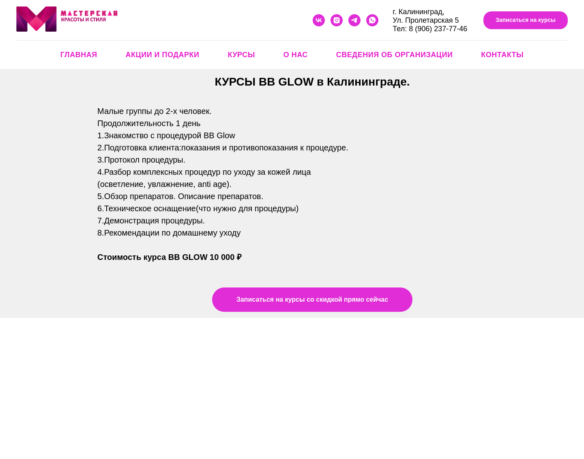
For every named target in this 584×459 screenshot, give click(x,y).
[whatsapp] (372, 20)
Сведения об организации (394, 55)
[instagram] (337, 20)
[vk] (319, 20)
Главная (78, 55)
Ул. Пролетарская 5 (426, 20)
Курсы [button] (241, 55)
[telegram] (354, 20)
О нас (295, 55)
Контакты (502, 55)
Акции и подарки (163, 55)
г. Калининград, (418, 12)
